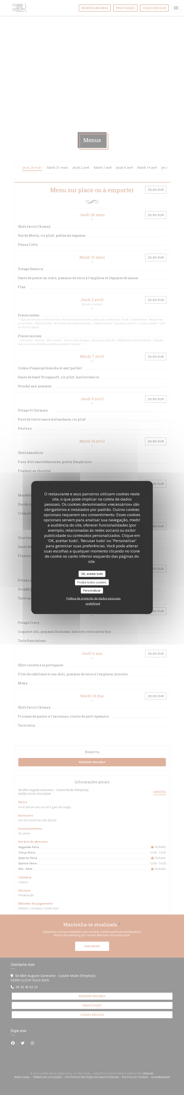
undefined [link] (93, 603)
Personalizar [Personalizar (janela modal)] (92, 590)
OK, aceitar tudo (92, 574)
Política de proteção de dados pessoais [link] (93, 598)
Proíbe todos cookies (91, 582)
